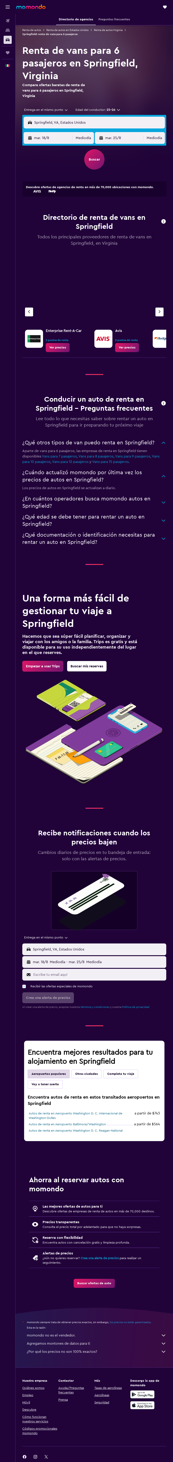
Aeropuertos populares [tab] (49, 1074)
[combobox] (46, 110)
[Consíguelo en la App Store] (142, 1405)
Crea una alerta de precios (100, 1258)
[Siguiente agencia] (159, 312)
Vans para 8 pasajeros (96, 456)
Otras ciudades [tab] (86, 1074)
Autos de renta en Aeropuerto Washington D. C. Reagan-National (76, 1130)
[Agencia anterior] (29, 312)
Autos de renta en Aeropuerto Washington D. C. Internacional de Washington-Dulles (75, 1116)
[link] (58, 347)
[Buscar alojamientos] (8, 30)
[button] (8, 7)
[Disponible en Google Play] (142, 1394)
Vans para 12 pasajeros (70, 462)
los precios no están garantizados (130, 1322)
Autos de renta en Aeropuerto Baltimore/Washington (67, 1124)
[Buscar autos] (8, 39)
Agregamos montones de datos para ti (96, 1343)
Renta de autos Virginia (108, 30)
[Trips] (8, 52)
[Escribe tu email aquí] (98, 975)
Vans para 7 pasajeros (59, 456)
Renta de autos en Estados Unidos (67, 30)
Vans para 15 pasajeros (110, 462)
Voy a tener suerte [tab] (45, 1084)
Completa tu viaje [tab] (120, 1074)
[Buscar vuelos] (8, 20)
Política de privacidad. (136, 1007)
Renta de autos (31, 30)
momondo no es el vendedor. (96, 1335)
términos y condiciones (95, 1007)
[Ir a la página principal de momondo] (31, 7)
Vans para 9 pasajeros (132, 456)
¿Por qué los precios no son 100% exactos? (96, 1351)
